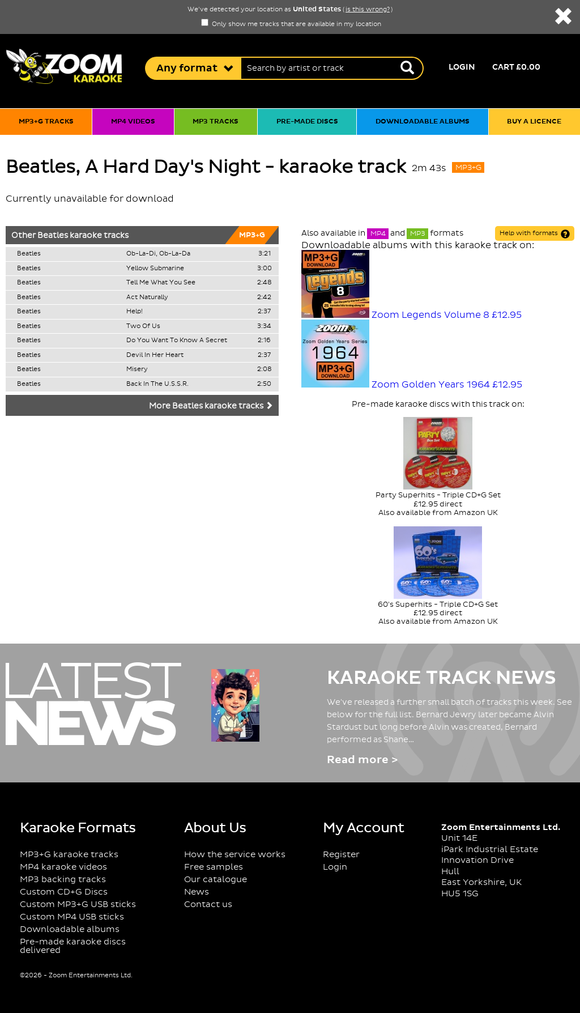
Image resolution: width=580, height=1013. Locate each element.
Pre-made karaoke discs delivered (73, 946)
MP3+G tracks (46, 121)
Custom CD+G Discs (64, 892)
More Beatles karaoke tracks (211, 406)
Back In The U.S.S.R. (157, 384)
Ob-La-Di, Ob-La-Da (158, 254)
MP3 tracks (215, 121)
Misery (137, 369)
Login (462, 67)
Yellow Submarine (155, 269)
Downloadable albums (423, 121)
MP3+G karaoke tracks (69, 854)
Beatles (52, 236)
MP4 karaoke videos (63, 867)
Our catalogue (215, 879)
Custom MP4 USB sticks (72, 917)
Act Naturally (147, 297)
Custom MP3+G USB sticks (78, 904)
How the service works (234, 854)
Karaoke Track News (441, 678)
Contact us (208, 904)
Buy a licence (534, 121)
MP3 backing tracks (63, 879)
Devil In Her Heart (155, 355)
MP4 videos (133, 121)
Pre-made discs (307, 121)
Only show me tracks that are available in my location (291, 24)
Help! (134, 312)
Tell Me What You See (160, 283)
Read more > (362, 760)
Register (341, 854)
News (196, 892)
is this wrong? (368, 10)
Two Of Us (143, 326)
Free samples (213, 867)
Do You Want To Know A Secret (176, 340)
